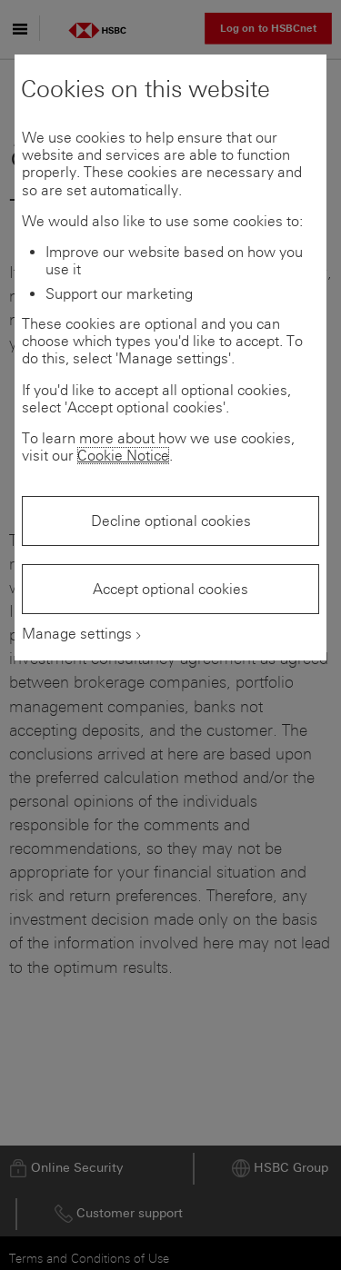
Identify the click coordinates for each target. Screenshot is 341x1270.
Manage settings (77, 633)
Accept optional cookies (170, 589)
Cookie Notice (123, 455)
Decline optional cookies (171, 521)
